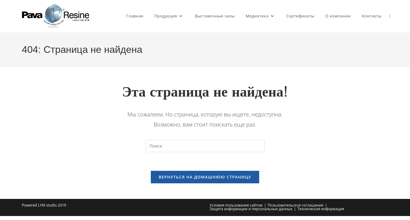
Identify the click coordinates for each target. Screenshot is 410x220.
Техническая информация (320, 208)
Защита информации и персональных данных (251, 208)
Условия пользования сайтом (236, 205)
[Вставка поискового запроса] (205, 146)
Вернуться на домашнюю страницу (205, 177)
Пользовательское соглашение (296, 205)
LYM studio (47, 205)
